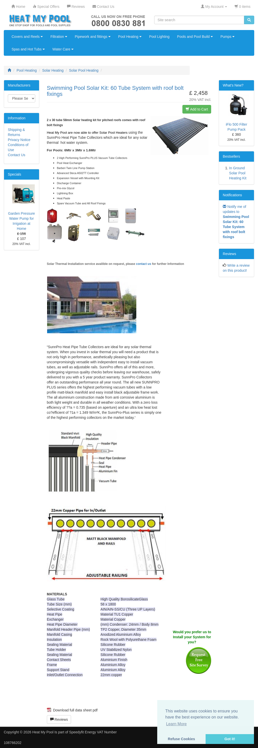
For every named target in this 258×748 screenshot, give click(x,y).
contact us (143, 264)
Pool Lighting (159, 37)
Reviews (59, 719)
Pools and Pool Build (195, 37)
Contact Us (16, 155)
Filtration (58, 37)
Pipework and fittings (93, 37)
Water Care (63, 49)
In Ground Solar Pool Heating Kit (237, 173)
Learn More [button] (176, 724)
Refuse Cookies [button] (181, 739)
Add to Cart (197, 109)
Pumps (227, 37)
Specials (14, 174)
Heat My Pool (42, 732)
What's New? (233, 85)
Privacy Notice (19, 140)
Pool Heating (130, 37)
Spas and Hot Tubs (28, 49)
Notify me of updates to (236, 222)
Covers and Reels (27, 37)
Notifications (232, 195)
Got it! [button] (229, 739)
